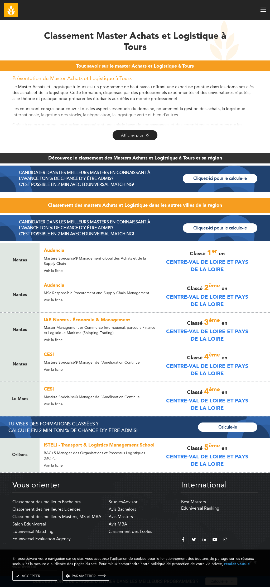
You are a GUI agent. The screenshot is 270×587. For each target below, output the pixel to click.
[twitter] (194, 540)
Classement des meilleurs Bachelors (46, 502)
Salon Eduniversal (29, 524)
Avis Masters (121, 516)
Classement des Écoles (130, 531)
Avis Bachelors (122, 509)
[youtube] (215, 540)
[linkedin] (204, 540)
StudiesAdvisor (123, 502)
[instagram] (225, 540)
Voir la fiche (53, 271)
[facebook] (183, 540)
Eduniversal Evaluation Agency (41, 539)
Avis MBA (118, 524)
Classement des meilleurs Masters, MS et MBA (56, 516)
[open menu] (263, 9)
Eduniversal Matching (33, 531)
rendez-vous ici (237, 564)
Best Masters (193, 502)
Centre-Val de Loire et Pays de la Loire (207, 266)
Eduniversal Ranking (200, 508)
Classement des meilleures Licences (46, 509)
